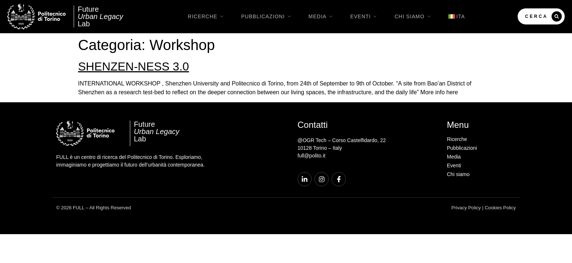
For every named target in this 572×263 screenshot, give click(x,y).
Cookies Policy (500, 208)
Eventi (365, 16)
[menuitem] (456, 16)
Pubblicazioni (267, 16)
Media (322, 16)
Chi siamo (413, 16)
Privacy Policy (466, 208)
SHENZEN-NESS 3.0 (133, 66)
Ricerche (207, 16)
